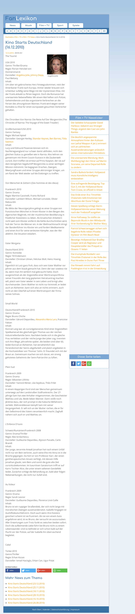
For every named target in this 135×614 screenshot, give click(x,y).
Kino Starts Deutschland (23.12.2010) (26, 583)
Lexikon (21, 18)
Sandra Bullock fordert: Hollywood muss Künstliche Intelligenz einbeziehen (88, 175)
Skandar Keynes (41, 138)
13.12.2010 (9, 53)
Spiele (76, 25)
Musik (28, 25)
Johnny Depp (37, 75)
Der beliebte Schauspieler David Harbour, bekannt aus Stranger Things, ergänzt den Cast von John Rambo (88, 127)
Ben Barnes (55, 138)
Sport (60, 25)
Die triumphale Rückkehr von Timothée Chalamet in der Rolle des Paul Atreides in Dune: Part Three (88, 257)
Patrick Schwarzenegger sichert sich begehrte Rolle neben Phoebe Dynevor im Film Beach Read (89, 231)
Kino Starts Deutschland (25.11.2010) (26, 587)
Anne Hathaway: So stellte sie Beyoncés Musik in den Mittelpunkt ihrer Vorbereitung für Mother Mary (89, 220)
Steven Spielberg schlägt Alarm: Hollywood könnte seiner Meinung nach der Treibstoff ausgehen (88, 209)
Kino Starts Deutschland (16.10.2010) (26, 598)
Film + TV (44, 25)
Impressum (75, 609)
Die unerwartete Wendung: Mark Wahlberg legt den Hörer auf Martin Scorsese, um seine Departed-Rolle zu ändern (89, 162)
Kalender (46, 609)
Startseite (9, 37)
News (13, 25)
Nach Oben (36, 609)
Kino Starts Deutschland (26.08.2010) (26, 602)
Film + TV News (29, 37)
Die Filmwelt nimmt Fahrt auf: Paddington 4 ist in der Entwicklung (88, 267)
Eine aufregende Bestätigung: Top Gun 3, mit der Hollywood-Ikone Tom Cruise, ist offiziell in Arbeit (88, 186)
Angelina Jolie (23, 75)
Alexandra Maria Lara (46, 319)
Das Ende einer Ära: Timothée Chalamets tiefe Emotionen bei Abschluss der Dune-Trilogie (86, 198)
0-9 (104, 31)
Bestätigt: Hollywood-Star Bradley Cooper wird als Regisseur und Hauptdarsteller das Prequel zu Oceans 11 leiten (87, 244)
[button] (12, 570)
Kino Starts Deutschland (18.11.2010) (26, 591)
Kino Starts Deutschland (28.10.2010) (26, 595)
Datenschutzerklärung (60, 609)
